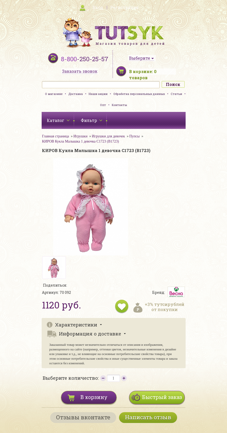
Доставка (75, 94)
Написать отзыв (148, 417)
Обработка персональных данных (139, 94)
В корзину (93, 397)
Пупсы (134, 136)
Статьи (176, 94)
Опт (103, 105)
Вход (98, 7)
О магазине (53, 94)
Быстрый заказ (162, 397)
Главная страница (55, 136)
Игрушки (80, 136)
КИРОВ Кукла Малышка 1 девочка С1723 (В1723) (80, 141)
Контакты (119, 105)
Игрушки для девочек (108, 136)
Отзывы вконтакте (83, 417)
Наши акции (98, 94)
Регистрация (124, 7)
